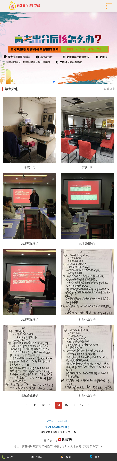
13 (50, 405)
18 (89, 405)
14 (58, 405)
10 (27, 405)
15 (66, 405)
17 (81, 405)
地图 (97, 457)
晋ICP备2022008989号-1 (58, 427)
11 (35, 405)
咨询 (68, 457)
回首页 (49, 421)
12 (43, 405)
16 (74, 405)
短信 (39, 457)
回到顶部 (62, 421)
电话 (10, 457)
